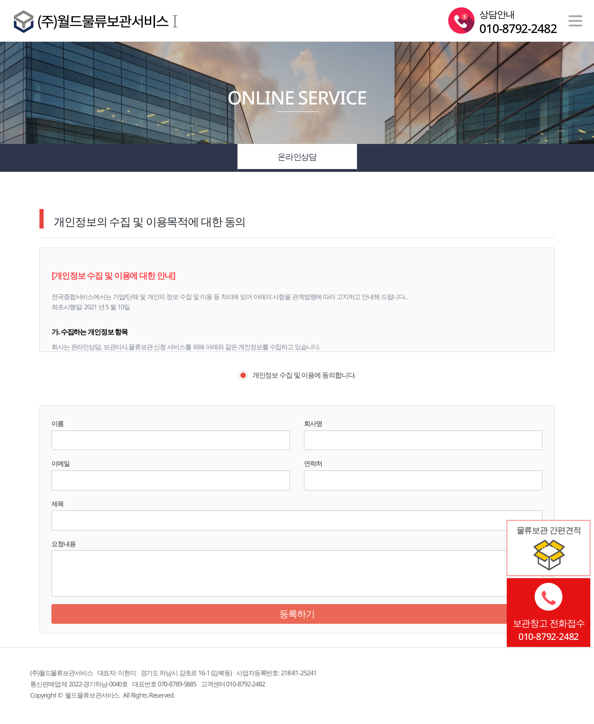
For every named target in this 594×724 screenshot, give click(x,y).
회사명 (313, 423)
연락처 (313, 463)
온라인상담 (297, 157)
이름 (58, 423)
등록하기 (297, 613)
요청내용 (64, 543)
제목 (58, 503)
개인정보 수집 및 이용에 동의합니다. (297, 375)
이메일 (61, 463)
